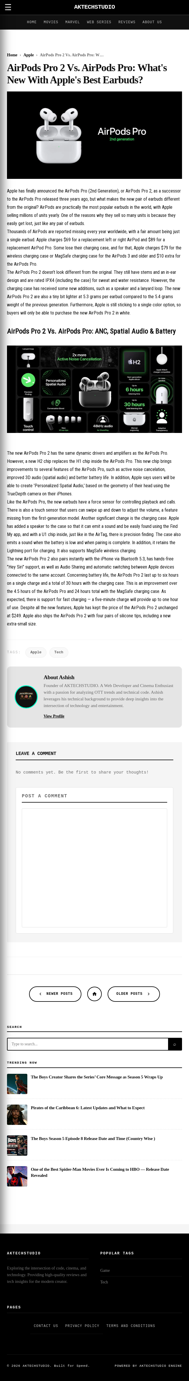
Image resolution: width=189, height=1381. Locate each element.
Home (32, 22)
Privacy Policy (82, 1326)
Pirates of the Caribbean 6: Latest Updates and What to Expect (88, 1107)
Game (105, 1270)
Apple (35, 652)
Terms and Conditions (130, 1326)
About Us (152, 22)
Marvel (72, 22)
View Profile (54, 716)
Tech (58, 652)
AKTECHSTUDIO (94, 7)
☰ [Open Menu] (8, 7)
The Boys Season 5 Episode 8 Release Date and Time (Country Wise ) (93, 1138)
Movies (51, 22)
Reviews (126, 22)
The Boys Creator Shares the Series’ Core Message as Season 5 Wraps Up (97, 1076)
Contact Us (46, 1326)
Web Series (99, 22)
